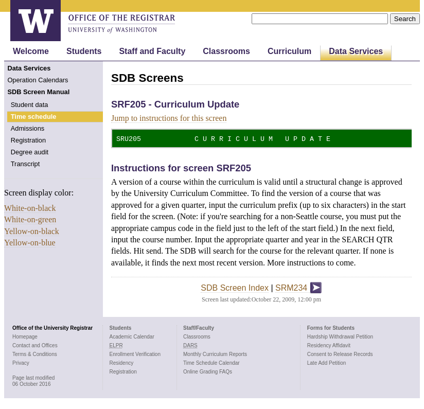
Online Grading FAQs (207, 371)
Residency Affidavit (328, 344)
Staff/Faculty (198, 327)
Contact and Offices (35, 344)
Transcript (25, 164)
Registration (28, 140)
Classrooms (226, 51)
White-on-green (30, 219)
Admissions (27, 128)
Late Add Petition (326, 362)
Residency (122, 362)
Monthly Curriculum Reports (215, 353)
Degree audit (29, 152)
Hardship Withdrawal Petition (340, 336)
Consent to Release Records (340, 353)
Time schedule (34, 116)
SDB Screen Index (235, 287)
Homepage (25, 336)
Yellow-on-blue (30, 242)
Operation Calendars (37, 80)
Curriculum (289, 51)
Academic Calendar (132, 336)
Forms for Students (331, 327)
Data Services (356, 51)
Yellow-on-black (31, 231)
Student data (29, 105)
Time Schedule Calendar (211, 362)
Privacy (20, 362)
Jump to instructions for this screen (168, 118)
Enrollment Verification (135, 353)
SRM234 (298, 287)
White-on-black (30, 208)
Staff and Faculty (152, 51)
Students (83, 51)
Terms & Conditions (34, 353)
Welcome (31, 51)
